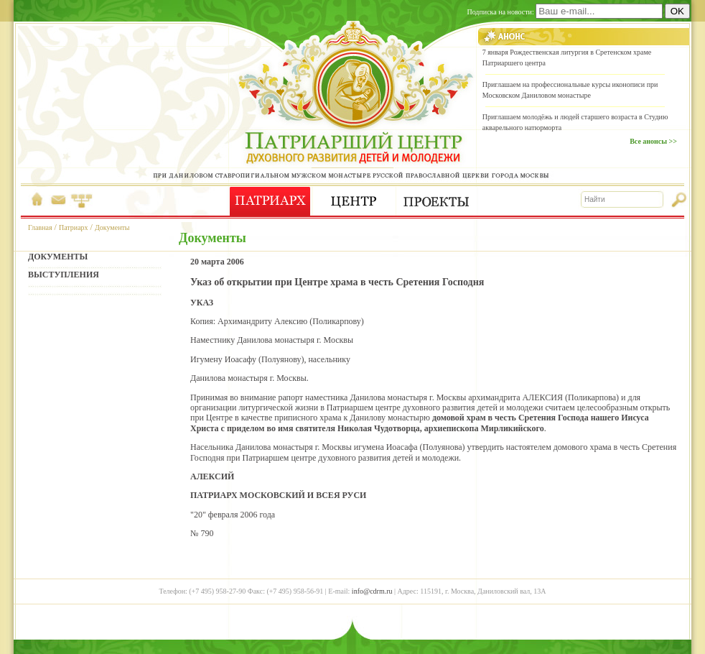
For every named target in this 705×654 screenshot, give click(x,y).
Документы (112, 227)
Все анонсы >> (653, 141)
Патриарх (73, 227)
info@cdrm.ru (372, 591)
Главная (40, 227)
